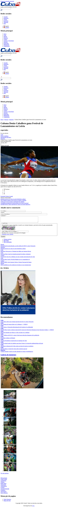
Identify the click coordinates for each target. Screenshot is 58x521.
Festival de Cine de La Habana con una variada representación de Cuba (18, 258)
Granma (2, 488)
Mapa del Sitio (7, 501)
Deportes (6, 38)
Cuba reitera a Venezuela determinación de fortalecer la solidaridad (17, 328)
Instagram (6, 18)
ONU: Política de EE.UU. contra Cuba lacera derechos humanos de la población (20, 336)
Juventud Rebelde (5, 490)
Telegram (6, 22)
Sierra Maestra (4, 494)
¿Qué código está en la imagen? (10, 232)
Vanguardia (3, 486)
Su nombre (3, 211)
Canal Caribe (4, 480)
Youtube (6, 16)
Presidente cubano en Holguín (8, 339)
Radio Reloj (3, 484)
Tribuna (2, 483)
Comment (3, 215)
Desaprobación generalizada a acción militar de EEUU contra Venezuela (18, 247)
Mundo (5, 36)
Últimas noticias (7, 240)
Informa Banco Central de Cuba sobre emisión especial (14, 350)
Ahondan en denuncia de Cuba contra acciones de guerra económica (17, 347)
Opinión (5, 42)
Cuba (5, 35)
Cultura (5, 39)
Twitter (5, 19)
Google (11, 196)
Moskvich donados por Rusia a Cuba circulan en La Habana (15, 333)
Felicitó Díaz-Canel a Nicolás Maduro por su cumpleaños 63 (15, 260)
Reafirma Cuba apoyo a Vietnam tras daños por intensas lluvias (16, 252)
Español (6, 27)
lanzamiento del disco (6, 137)
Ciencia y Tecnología (9, 40)
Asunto (2, 212)
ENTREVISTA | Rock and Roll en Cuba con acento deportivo (15, 204)
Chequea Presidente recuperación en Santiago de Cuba (14, 341)
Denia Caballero (4, 136)
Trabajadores (4, 487)
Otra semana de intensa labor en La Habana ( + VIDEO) (14, 325)
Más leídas (6, 241)
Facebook (6, 21)
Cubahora (3, 491)
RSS (5, 23)
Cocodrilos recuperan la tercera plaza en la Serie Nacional (14, 203)
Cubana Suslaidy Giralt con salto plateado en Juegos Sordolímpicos (17, 352)
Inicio (5, 34)
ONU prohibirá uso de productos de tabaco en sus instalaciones (16, 266)
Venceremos (3, 492)
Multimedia (6, 44)
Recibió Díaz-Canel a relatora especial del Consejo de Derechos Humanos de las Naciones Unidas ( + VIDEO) (27, 331)
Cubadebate (3, 481)
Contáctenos (7, 46)
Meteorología (4, 479)
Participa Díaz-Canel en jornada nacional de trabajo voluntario (16, 255)
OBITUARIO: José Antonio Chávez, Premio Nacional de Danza (16, 263)
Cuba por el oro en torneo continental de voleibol (12, 201)
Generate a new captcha (7, 235)
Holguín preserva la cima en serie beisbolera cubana (13, 199)
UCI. (33, 507)
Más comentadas (8, 243)
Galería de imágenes (8, 356)
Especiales (6, 43)
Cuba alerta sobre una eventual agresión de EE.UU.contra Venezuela (17, 322)
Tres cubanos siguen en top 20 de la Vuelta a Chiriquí (13, 200)
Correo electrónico (5, 214)
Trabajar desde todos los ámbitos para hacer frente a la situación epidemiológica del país (22, 344)
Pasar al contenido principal (7, 1)
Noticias (6, 119)
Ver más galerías (5, 474)
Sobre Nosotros (7, 500)
